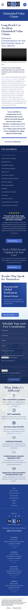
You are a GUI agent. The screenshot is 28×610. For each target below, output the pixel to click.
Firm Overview (14, 490)
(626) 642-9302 (14, 583)
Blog (14, 503)
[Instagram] (19, 516)
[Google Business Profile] (15, 516)
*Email (3, 345)
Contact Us (14, 505)
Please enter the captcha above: (10, 373)
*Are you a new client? (7, 350)
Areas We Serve (13, 498)
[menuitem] (14, 155)
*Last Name (4, 335)
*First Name (4, 330)
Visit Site (14, 547)
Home (14, 488)
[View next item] (20, 236)
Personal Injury (14, 495)
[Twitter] (12, 516)
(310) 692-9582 (14, 569)
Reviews (14, 500)
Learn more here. (16, 433)
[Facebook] (9, 516)
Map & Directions (14, 545)
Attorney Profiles (14, 493)
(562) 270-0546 (14, 531)
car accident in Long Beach (10, 79)
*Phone (3, 340)
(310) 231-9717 (14, 539)
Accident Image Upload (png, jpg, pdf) (12, 355)
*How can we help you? (8, 360)
